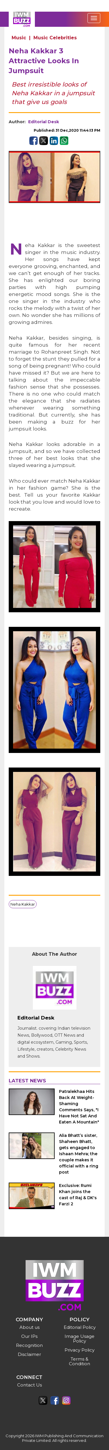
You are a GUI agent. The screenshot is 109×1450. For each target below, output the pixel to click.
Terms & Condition (79, 1361)
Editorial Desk (43, 121)
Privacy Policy (79, 1350)
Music (19, 37)
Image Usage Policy (79, 1338)
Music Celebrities (55, 37)
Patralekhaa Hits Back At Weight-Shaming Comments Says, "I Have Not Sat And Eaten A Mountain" (79, 1107)
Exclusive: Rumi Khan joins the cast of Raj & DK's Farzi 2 (78, 1194)
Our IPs (29, 1336)
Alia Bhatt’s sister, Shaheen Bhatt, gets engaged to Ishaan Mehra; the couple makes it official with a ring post (78, 1154)
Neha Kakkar (22, 904)
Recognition (29, 1345)
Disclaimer (29, 1354)
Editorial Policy (80, 1327)
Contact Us (29, 1385)
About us (29, 1327)
